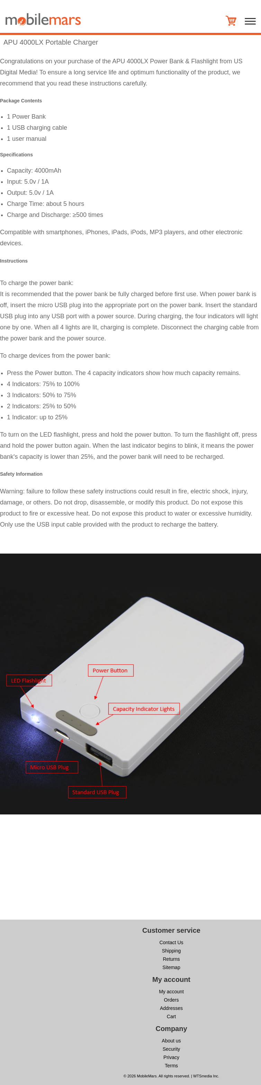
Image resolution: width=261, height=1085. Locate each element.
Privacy (171, 1057)
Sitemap (171, 967)
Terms (171, 1065)
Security (171, 1049)
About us (171, 1040)
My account (171, 991)
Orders (171, 1000)
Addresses (171, 1008)
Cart (171, 1016)
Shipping (171, 951)
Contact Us (171, 942)
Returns (171, 959)
